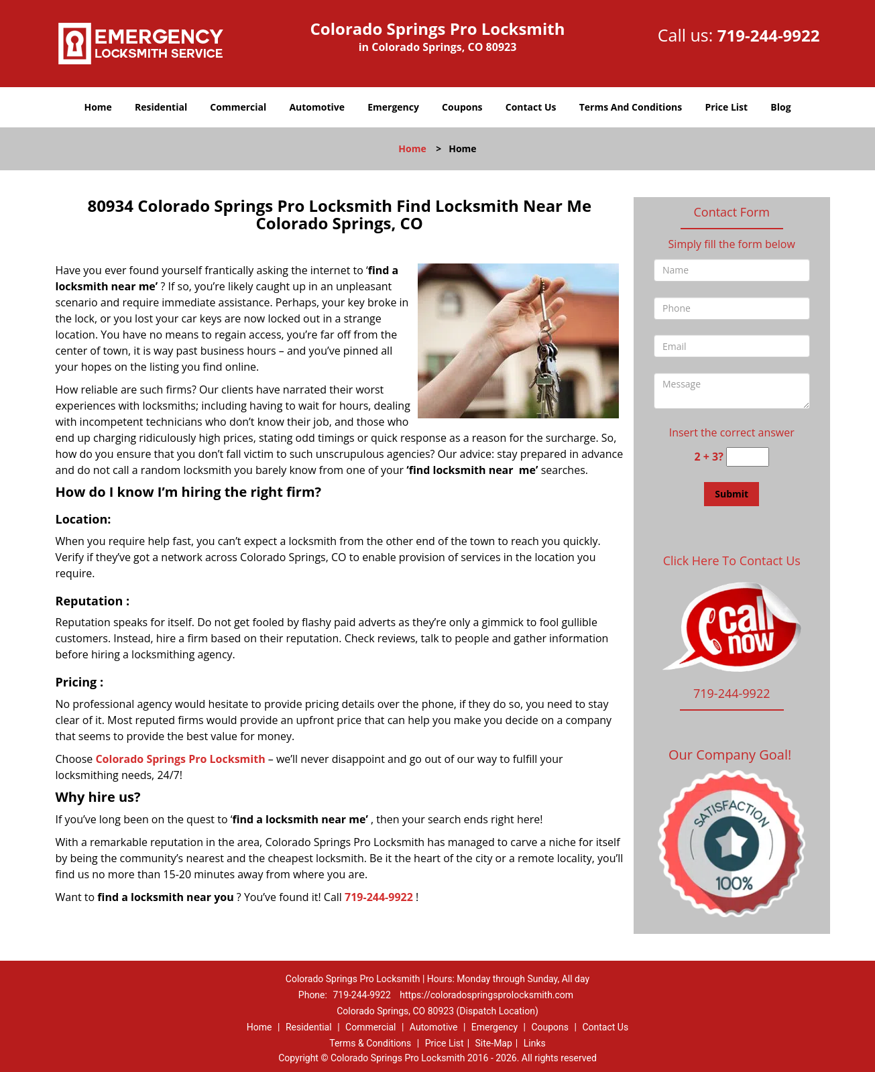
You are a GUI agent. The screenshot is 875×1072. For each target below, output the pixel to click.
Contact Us (531, 107)
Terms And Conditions (631, 107)
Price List (726, 107)
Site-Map (493, 1043)
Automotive (317, 107)
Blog (780, 107)
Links (535, 1043)
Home (97, 107)
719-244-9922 (768, 35)
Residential (161, 107)
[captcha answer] (747, 457)
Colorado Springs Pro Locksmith (180, 759)
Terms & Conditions (370, 1043)
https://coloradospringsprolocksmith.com (486, 995)
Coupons (462, 107)
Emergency (393, 107)
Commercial (238, 107)
